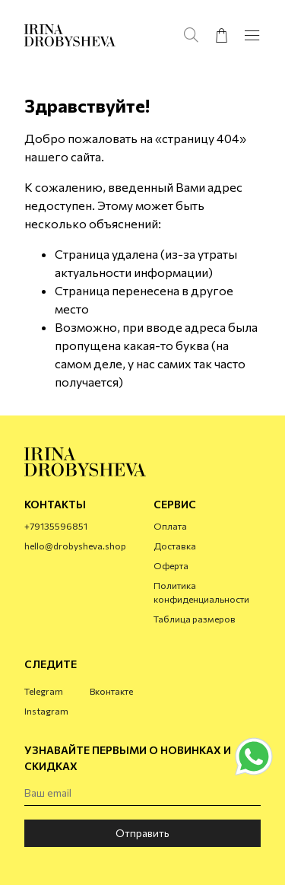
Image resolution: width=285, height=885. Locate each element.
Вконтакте (111, 691)
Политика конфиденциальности (201, 592)
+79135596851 (55, 525)
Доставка (175, 545)
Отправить (142, 832)
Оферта (171, 565)
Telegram (43, 691)
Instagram (46, 710)
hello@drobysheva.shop (75, 545)
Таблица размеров (195, 618)
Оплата (170, 525)
